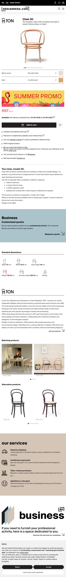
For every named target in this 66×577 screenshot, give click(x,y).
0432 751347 (15, 3)
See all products (55, 331)
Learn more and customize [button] (33, 572)
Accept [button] (48, 567)
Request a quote (52, 234)
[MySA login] (55, 3)
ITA (3, 3)
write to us (12, 150)
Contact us (21, 158)
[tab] (23, 67)
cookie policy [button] (23, 552)
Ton (26, 147)
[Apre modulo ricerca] (59, 9)
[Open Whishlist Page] (59, 3)
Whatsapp (31, 154)
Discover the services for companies (47, 535)
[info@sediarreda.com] (7, 3)
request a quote (15, 139)
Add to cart (29, 125)
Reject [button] (17, 567)
